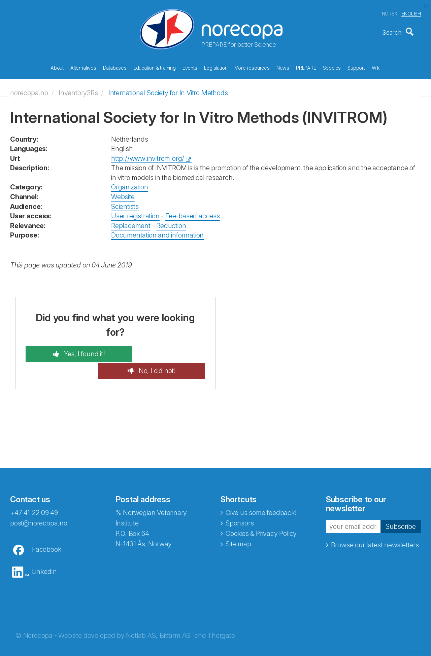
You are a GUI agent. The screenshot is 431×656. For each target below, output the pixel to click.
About (57, 67)
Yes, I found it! (73, 352)
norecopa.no (29, 90)
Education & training (154, 67)
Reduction (171, 223)
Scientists (125, 204)
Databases (115, 67)
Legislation (216, 67)
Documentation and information (157, 233)
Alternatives (83, 67)
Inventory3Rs (78, 90)
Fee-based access (192, 214)
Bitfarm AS (175, 617)
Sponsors (240, 504)
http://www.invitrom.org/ (147, 156)
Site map (238, 525)
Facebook (46, 530)
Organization (129, 185)
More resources (252, 67)
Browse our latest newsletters (375, 526)
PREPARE (306, 67)
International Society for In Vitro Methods (168, 90)
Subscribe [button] (401, 508)
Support (356, 67)
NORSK (390, 13)
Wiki (376, 67)
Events (190, 67)
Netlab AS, (141, 617)
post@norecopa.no (38, 504)
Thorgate (221, 617)
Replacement (131, 223)
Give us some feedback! (261, 494)
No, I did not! (166, 352)
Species (332, 67)
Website (123, 194)
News (282, 67)
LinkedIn (44, 553)
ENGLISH (411, 13)
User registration (135, 214)
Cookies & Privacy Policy (261, 515)
